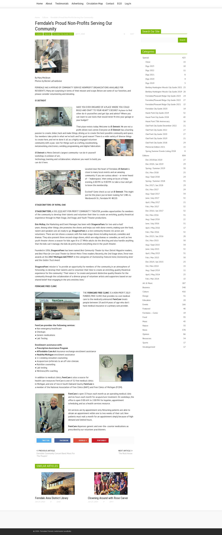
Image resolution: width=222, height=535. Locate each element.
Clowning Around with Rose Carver (108, 498)
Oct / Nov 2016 (166, 215)
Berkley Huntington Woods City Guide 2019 (166, 91)
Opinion (164, 334)
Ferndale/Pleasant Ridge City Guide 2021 (166, 104)
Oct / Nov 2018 (166, 172)
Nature (164, 325)
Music (164, 321)
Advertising (77, 3)
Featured (164, 308)
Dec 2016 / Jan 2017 (166, 210)
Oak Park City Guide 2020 (166, 134)
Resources (164, 338)
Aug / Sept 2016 (166, 219)
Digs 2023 (166, 66)
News (164, 329)
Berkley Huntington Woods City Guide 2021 (166, 87)
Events (164, 304)
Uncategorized (164, 346)
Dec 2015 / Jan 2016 (166, 236)
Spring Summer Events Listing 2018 (166, 151)
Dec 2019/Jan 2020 (166, 159)
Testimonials (62, 3)
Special (47, 34)
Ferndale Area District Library (51, 498)
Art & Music (164, 283)
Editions (164, 155)
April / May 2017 (166, 202)
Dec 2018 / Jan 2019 (166, 164)
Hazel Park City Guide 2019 (166, 112)
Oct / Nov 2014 (166, 266)
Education (164, 300)
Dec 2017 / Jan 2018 (166, 185)
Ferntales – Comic (164, 312)
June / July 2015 (166, 249)
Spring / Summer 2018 (166, 181)
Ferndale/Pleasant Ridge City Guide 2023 (166, 95)
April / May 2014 (166, 274)
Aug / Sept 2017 (166, 193)
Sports (164, 342)
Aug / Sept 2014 (166, 270)
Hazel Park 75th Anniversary (166, 121)
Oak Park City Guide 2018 (166, 142)
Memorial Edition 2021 (166, 146)
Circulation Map (95, 3)
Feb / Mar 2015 (166, 257)
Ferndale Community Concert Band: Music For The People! (56, 454)
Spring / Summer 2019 (166, 168)
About (49, 3)
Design (164, 295)
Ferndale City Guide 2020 (63, 34)
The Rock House (125, 453)
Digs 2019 (166, 83)
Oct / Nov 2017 (166, 189)
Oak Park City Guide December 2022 (166, 125)
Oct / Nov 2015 (166, 240)
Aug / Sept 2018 (166, 176)
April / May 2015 (166, 253)
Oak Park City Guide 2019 (166, 138)
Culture (39, 34)
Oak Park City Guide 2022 (166, 129)
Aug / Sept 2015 (166, 244)
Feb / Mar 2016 (166, 232)
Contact (110, 3)
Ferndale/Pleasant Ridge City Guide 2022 (166, 100)
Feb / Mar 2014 (166, 278)
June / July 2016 (166, 223)
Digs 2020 (166, 78)
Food (164, 317)
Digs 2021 (166, 74)
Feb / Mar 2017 (166, 206)
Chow (166, 61)
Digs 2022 (166, 70)
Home (40, 3)
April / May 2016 (166, 227)
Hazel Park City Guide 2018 (166, 117)
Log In (128, 3)
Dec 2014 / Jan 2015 (166, 261)
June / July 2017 (166, 198)
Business (164, 287)
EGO (119, 3)
